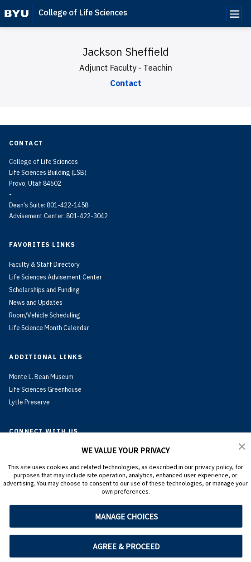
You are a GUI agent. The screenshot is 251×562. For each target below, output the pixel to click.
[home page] (16, 13)
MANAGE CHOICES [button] (126, 516)
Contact (125, 83)
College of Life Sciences (83, 12)
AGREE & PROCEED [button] (126, 546)
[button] (242, 445)
